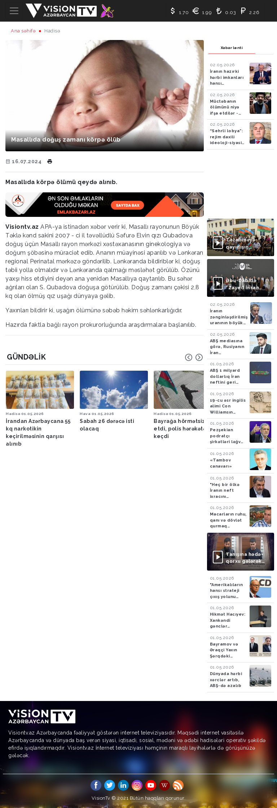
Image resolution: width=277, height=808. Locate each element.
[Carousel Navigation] (194, 357)
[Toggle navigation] (14, 10)
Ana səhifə (23, 31)
